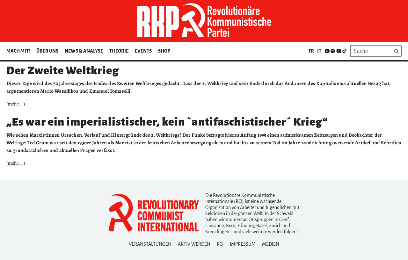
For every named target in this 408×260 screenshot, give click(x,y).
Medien (270, 244)
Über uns (47, 51)
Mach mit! (18, 51)
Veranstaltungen (150, 244)
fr (311, 51)
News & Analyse (84, 51)
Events (143, 51)
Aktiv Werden (194, 244)
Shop (164, 51)
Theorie (118, 51)
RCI (220, 244)
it (319, 51)
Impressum (243, 244)
